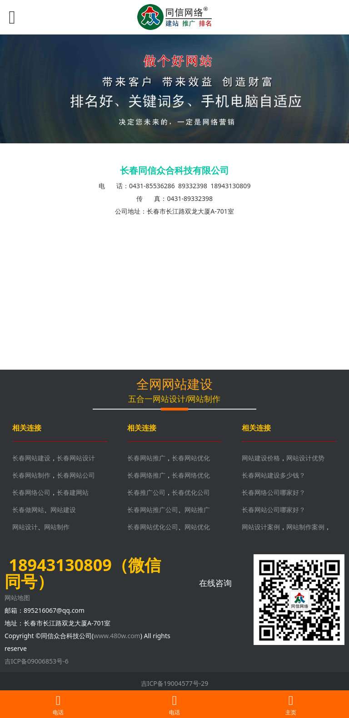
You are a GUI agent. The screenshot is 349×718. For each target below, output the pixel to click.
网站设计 (25, 527)
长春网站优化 (191, 458)
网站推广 (197, 509)
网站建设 (63, 509)
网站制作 (57, 527)
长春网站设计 (76, 458)
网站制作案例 (305, 527)
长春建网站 (73, 492)
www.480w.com (117, 635)
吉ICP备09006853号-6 (37, 661)
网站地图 (17, 597)
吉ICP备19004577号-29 (175, 683)
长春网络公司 (31, 492)
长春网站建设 (31, 458)
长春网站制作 (31, 475)
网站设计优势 (305, 458)
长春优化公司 (191, 492)
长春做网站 (28, 509)
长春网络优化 (191, 475)
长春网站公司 (76, 475)
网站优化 (197, 527)
